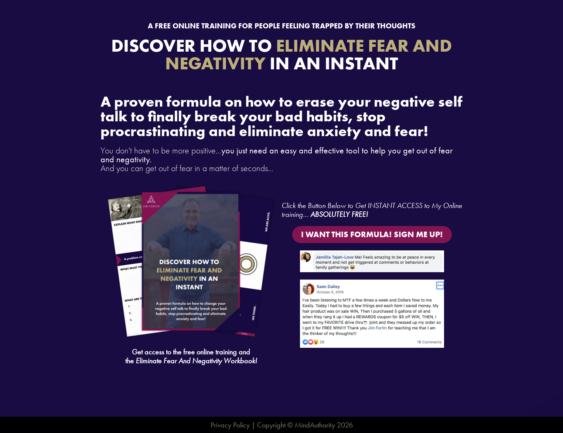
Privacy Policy (230, 425)
